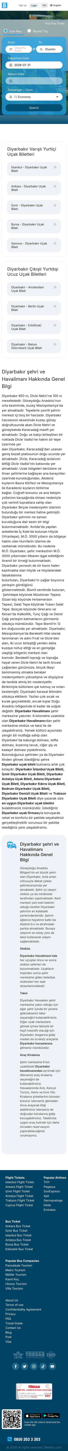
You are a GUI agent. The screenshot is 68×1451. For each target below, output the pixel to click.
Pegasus (49, 1187)
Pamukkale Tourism (18, 1265)
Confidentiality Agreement (23, 1309)
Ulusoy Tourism (16, 1284)
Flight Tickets (14, 1177)
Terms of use (14, 1305)
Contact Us (13, 1328)
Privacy (10, 1314)
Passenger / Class (20, 90)
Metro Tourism (15, 1270)
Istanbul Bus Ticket (18, 1235)
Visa (8, 1341)
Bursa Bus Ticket (16, 1244)
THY (47, 1182)
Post (8, 1337)
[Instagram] (34, 1367)
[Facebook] (15, 1367)
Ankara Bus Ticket (17, 1226)
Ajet (46, 1196)
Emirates (49, 1210)
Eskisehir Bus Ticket (19, 1249)
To (40, 42)
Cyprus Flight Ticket (19, 1205)
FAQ (8, 1318)
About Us (11, 1300)
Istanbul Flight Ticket (19, 1182)
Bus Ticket (12, 1221)
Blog (8, 1332)
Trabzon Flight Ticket (19, 1200)
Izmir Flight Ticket (17, 1191)
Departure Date (18, 58)
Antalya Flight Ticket (19, 1196)
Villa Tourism (14, 1288)
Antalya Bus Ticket (18, 1240)
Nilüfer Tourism (15, 1274)
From (11, 42)
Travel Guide (14, 1323)
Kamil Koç (12, 1279)
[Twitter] (24, 1367)
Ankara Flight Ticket (19, 1187)
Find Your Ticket (54, 23)
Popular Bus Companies (22, 1261)
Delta (47, 1205)
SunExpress (52, 1191)
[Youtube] (52, 1367)
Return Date (16, 74)
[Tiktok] (43, 1367)
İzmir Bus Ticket (16, 1230)
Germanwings (53, 1200)
